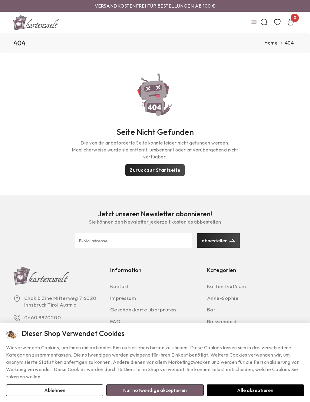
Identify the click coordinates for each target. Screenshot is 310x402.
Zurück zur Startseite (155, 170)
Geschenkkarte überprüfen (143, 310)
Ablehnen (55, 390)
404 (289, 43)
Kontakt (119, 287)
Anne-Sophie (223, 298)
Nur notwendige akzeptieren (155, 390)
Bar (211, 310)
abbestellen (218, 241)
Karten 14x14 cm (227, 287)
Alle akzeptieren (255, 390)
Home (271, 43)
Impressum (123, 298)
